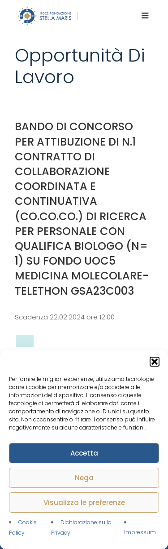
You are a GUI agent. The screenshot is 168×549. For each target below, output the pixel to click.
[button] (154, 361)
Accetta (84, 453)
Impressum (140, 532)
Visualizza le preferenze (84, 502)
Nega (84, 478)
